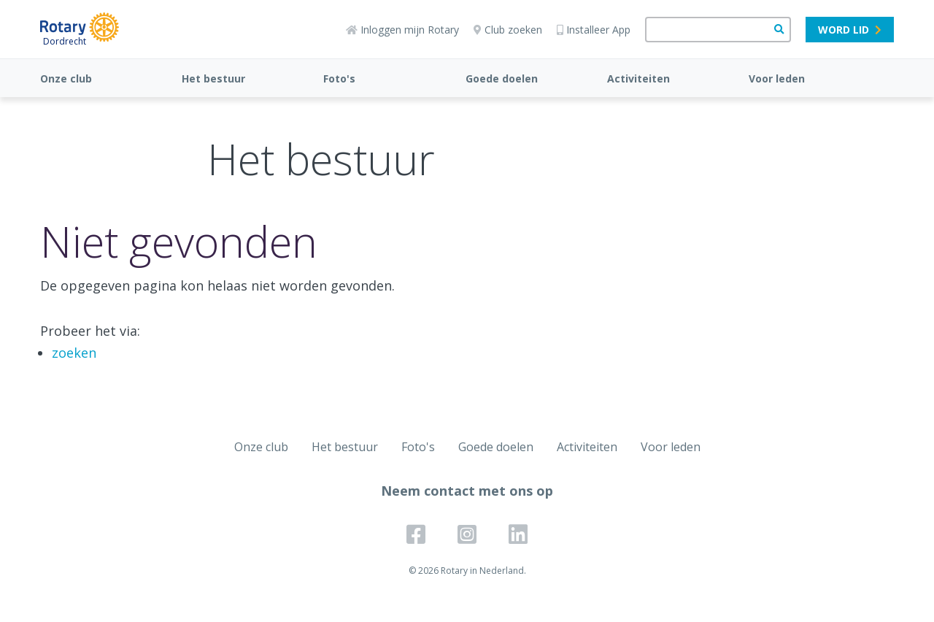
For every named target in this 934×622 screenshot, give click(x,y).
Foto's (339, 78)
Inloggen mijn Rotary (402, 30)
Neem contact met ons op (467, 490)
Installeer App (593, 30)
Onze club (66, 78)
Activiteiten (638, 78)
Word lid (849, 30)
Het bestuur (213, 78)
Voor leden (777, 78)
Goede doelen (502, 78)
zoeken (74, 352)
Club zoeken (508, 30)
